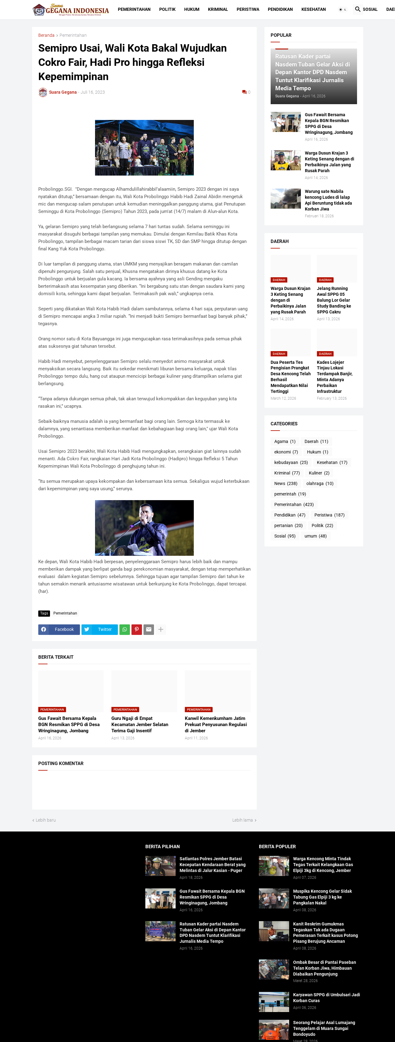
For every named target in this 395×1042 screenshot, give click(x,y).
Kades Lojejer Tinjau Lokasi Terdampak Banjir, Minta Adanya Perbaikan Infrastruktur (334, 377)
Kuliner (319, 473)
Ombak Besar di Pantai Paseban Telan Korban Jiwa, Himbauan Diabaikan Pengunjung (324, 968)
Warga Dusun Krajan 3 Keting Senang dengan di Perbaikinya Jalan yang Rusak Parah (329, 162)
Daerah (316, 442)
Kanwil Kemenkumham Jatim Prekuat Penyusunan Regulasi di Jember (216, 725)
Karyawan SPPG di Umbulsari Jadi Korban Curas (326, 997)
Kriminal (218, 9)
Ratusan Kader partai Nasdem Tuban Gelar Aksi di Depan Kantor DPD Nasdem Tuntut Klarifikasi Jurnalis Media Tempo (213, 932)
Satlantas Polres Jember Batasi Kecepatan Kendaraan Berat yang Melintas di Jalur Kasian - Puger (213, 864)
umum (316, 536)
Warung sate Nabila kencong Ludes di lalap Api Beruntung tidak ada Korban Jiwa (328, 200)
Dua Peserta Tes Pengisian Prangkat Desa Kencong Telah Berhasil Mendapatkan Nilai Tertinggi (291, 377)
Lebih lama (242, 820)
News (285, 484)
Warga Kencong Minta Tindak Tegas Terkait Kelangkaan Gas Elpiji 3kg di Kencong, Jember (323, 864)
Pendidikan (280, 9)
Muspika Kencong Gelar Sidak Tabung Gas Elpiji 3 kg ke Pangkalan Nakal (322, 897)
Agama (285, 442)
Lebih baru (46, 820)
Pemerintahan (134, 9)
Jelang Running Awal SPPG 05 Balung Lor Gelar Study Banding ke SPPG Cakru (334, 300)
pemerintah (290, 494)
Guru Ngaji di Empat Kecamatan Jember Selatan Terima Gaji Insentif (139, 725)
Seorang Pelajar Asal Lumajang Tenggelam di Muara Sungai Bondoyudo (324, 1028)
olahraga (320, 484)
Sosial (370, 9)
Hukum (191, 9)
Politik (167, 9)
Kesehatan (313, 9)
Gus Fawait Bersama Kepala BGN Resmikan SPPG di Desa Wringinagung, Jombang (69, 725)
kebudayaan (291, 463)
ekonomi (286, 452)
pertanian (288, 526)
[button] (343, 9)
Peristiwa (248, 9)
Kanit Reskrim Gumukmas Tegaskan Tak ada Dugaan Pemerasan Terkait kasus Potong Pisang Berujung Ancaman (325, 932)
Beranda (46, 35)
